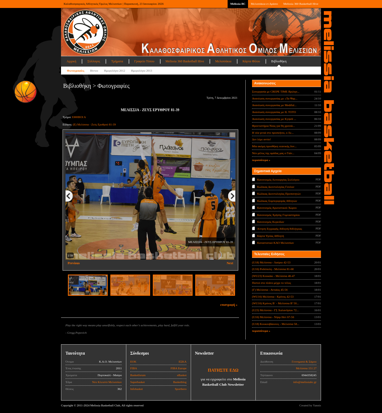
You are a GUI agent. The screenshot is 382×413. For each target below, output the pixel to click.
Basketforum (138, 375)
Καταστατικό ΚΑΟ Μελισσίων (275, 242)
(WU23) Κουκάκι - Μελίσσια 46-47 (273, 275)
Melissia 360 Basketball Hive (300, 3)
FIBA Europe (178, 368)
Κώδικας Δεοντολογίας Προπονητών (279, 193)
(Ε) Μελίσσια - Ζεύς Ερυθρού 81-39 (94, 124)
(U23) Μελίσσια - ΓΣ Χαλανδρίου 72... (275, 310)
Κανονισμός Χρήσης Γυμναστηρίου (278, 214)
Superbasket (137, 382)
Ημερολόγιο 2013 (141, 70)
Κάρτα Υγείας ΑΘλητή (270, 235)
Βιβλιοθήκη (278, 61)
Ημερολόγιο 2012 (114, 70)
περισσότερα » (261, 160)
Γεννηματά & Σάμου (304, 361)
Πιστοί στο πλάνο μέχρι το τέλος (271, 282)
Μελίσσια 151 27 (306, 368)
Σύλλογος (93, 61)
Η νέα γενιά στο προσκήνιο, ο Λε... (273, 132)
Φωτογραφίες (75, 70)
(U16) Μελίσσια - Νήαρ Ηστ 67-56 (273, 317)
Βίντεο (94, 70)
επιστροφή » (228, 305)
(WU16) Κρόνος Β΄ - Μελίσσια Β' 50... (275, 303)
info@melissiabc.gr (304, 382)
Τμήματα (117, 61)
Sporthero (180, 388)
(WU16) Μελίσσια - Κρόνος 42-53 (273, 296)
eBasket (181, 375)
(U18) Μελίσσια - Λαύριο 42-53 (271, 262)
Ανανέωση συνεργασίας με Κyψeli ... (274, 118)
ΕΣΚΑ (182, 361)
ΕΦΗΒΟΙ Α (79, 117)
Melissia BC (238, 3)
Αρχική (71, 61)
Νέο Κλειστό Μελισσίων (107, 382)
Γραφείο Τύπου (144, 61)
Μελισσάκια (223, 61)
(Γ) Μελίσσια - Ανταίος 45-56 (270, 289)
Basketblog (179, 382)
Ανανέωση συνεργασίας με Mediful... (274, 105)
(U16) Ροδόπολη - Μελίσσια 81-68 (273, 269)
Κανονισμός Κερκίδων (270, 221)
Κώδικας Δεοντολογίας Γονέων (275, 186)
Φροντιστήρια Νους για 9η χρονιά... (273, 125)
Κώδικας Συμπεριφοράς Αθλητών (277, 200)
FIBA (133, 368)
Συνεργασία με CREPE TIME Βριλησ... (275, 91)
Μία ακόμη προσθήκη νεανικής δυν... (274, 146)
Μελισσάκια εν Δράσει (264, 3)
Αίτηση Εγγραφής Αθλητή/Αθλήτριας (279, 228)
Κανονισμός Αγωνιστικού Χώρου (277, 207)
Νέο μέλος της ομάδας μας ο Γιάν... (273, 153)
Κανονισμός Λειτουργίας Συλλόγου (278, 179)
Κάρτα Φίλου (251, 61)
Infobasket (136, 388)
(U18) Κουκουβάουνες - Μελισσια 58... (275, 323)
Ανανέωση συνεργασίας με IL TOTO (274, 112)
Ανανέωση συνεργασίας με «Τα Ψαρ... (274, 98)
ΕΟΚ (133, 361)
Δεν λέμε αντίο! (261, 139)
